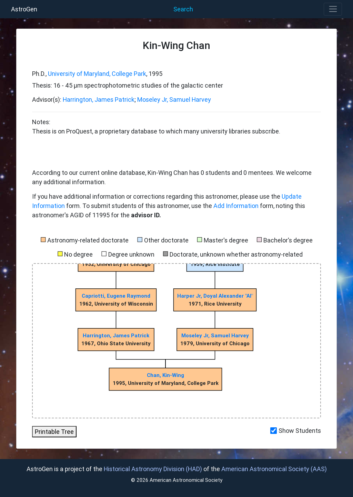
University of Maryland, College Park (97, 74)
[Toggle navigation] (333, 9)
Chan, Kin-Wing (165, 375)
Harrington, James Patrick (98, 99)
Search (183, 9)
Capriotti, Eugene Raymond (116, 295)
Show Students (300, 431)
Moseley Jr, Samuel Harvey (174, 99)
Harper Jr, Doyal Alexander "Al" (215, 295)
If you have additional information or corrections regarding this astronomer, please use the (157, 196)
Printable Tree (54, 432)
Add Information (236, 206)
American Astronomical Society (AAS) (274, 469)
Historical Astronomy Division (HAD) (153, 469)
